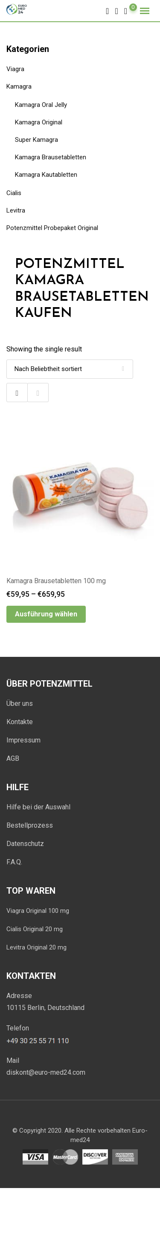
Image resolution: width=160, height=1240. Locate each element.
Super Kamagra (36, 140)
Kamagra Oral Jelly (41, 105)
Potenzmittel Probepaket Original (52, 228)
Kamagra (19, 86)
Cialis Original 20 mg (34, 929)
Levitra (15, 210)
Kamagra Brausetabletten (50, 157)
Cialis (13, 193)
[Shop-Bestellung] (69, 369)
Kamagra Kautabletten (46, 174)
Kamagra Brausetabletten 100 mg (56, 581)
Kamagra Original (38, 122)
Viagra (15, 69)
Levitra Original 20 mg (36, 947)
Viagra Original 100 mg (37, 911)
